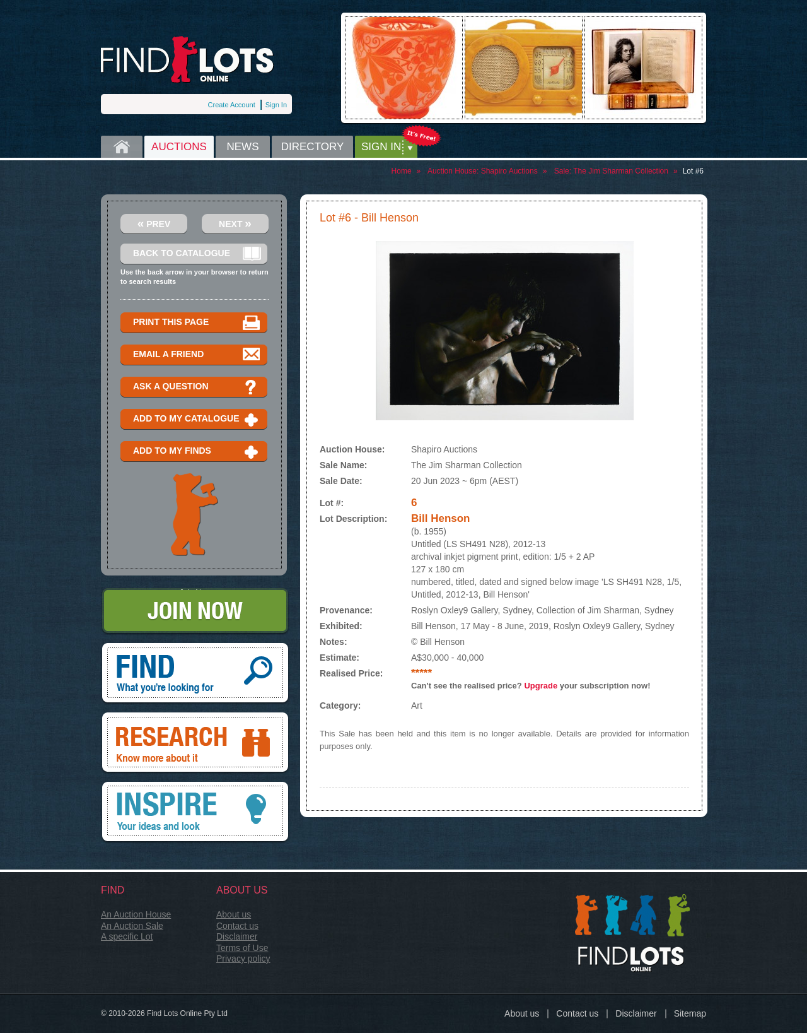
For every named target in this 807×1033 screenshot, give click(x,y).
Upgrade (540, 685)
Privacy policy (243, 958)
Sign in (381, 147)
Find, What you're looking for (195, 674)
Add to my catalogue (197, 419)
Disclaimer (236, 936)
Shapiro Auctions (509, 171)
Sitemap (690, 1013)
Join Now (195, 611)
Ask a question (197, 387)
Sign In (276, 105)
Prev (154, 223)
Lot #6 (693, 171)
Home (121, 147)
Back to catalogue (197, 254)
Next (235, 223)
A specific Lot (127, 936)
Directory (312, 147)
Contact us (237, 926)
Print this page (197, 323)
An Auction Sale (132, 926)
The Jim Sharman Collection (620, 171)
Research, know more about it (195, 743)
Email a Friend (197, 355)
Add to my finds (197, 451)
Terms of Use (242, 948)
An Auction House (136, 914)
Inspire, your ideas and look (195, 813)
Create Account (231, 105)
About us (233, 914)
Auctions (179, 147)
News (243, 147)
